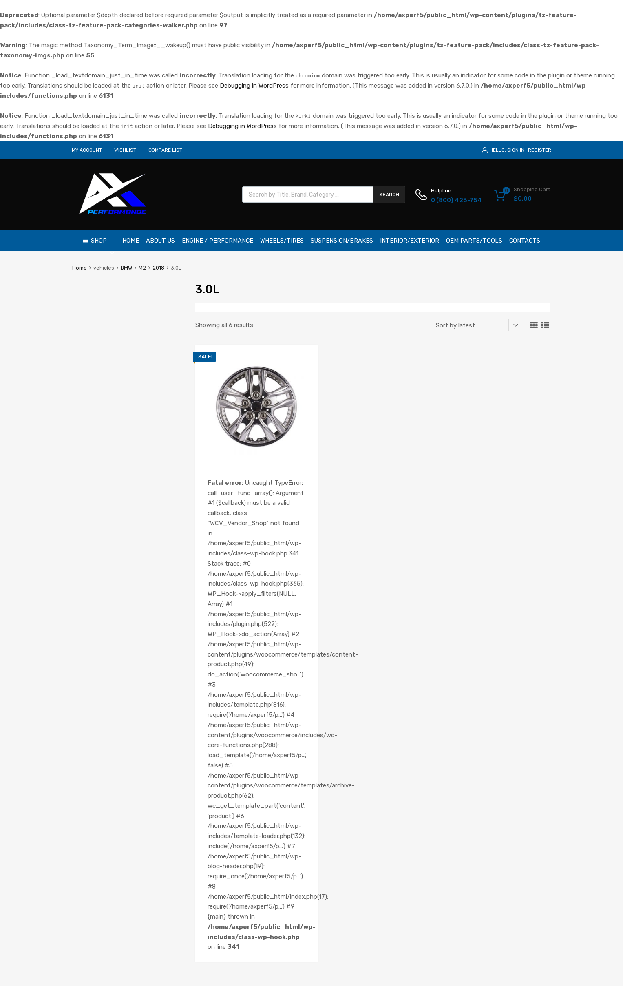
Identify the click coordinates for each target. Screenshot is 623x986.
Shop (103, 244)
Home (130, 240)
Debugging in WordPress (254, 85)
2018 (158, 268)
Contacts (524, 240)
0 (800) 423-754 (451, 200)
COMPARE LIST (165, 150)
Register (539, 150)
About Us (160, 240)
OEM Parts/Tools (474, 240)
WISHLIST (125, 150)
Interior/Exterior (409, 240)
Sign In (515, 150)
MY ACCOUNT (87, 150)
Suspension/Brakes (342, 240)
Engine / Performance (217, 240)
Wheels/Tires (282, 240)
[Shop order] (477, 325)
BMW (126, 268)
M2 (142, 268)
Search (389, 194)
